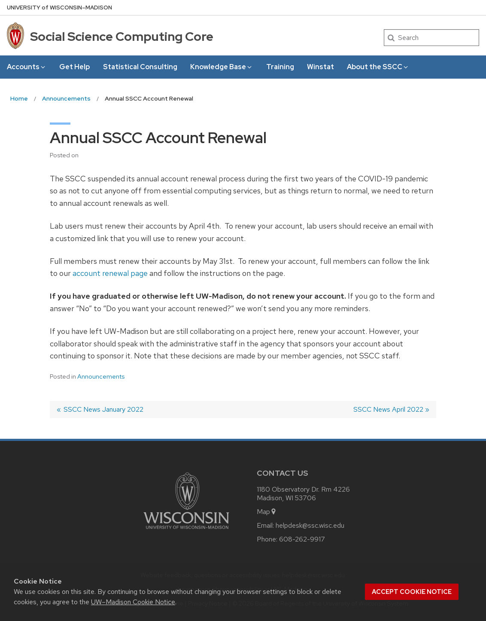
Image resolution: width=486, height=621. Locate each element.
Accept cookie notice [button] (412, 591)
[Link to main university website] (186, 530)
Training (280, 66)
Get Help (74, 66)
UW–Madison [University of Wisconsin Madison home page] (59, 7)
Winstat (320, 66)
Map (267, 511)
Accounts (26, 66)
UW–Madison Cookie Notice (133, 601)
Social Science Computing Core (121, 36)
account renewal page (110, 273)
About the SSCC (378, 66)
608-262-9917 (302, 539)
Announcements (101, 376)
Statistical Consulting (140, 66)
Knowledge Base (221, 66)
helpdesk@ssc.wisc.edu (310, 525)
